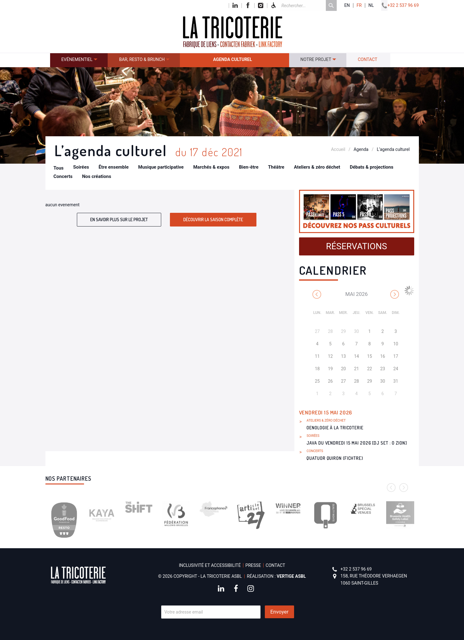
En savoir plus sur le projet (119, 219)
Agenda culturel (232, 59)
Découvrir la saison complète (213, 219)
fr (359, 5)
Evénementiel (76, 59)
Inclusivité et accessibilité (210, 565)
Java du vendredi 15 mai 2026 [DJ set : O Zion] (357, 443)
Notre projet (315, 59)
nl (371, 5)
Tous (59, 168)
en (347, 5)
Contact (367, 59)
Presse (253, 565)
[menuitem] (79, 60)
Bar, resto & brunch (142, 59)
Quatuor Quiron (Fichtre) (335, 458)
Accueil (338, 149)
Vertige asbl (291, 576)
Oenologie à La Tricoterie (335, 427)
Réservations (356, 246)
